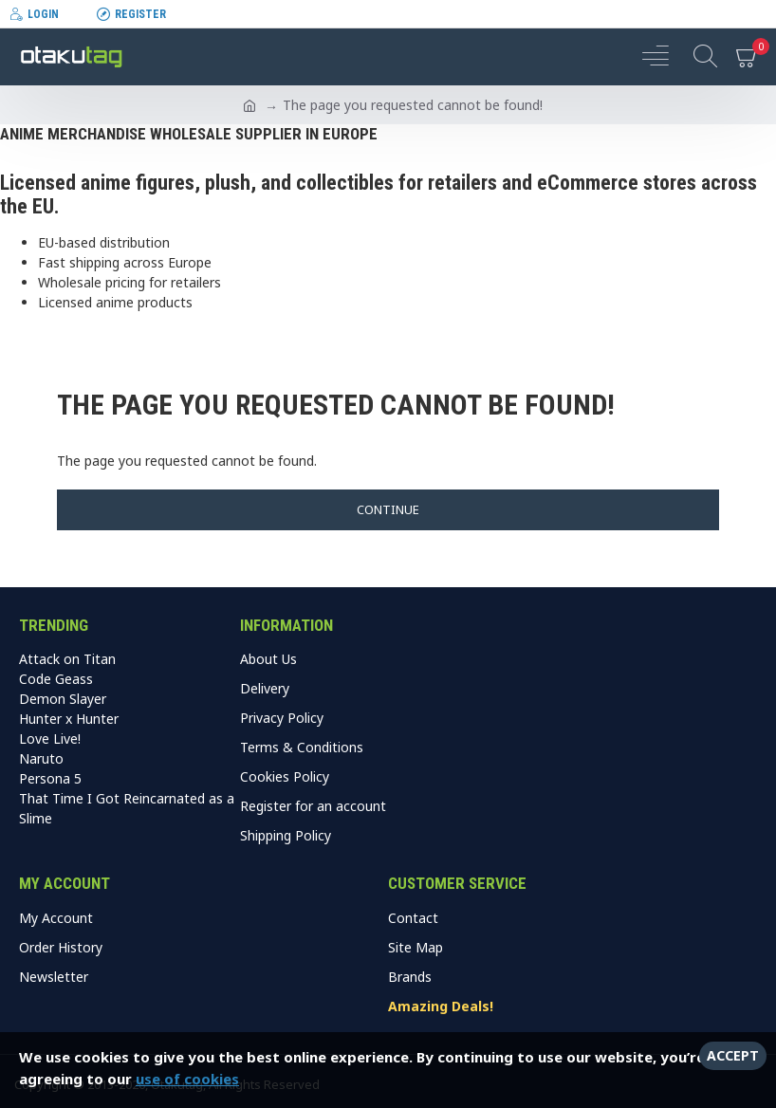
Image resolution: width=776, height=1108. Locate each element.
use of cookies (187, 1078)
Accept (733, 1055)
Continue (388, 509)
